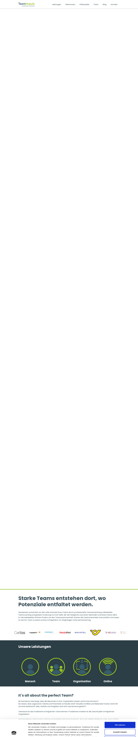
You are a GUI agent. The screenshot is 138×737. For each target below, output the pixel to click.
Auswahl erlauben (120, 716)
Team (95, 4)
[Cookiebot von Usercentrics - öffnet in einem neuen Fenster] (14, 732)
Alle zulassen (120, 709)
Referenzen (70, 4)
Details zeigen (114, 733)
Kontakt (114, 4)
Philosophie (84, 4)
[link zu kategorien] (30, 674)
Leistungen (56, 4)
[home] (34, 4)
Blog (104, 4)
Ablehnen (120, 723)
